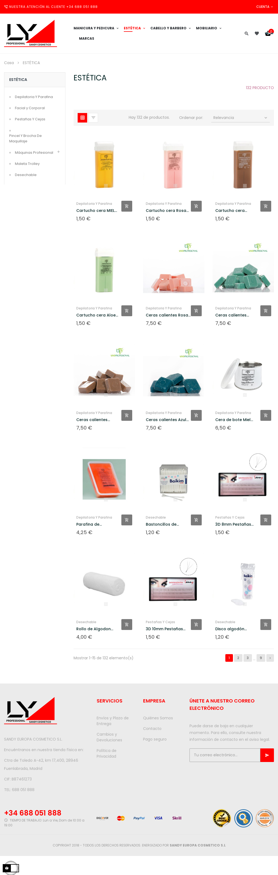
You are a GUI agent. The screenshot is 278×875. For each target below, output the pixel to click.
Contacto (152, 728)
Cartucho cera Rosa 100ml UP (166, 211)
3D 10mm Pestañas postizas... (164, 629)
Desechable (26, 174)
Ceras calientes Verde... (231, 315)
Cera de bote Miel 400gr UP (233, 420)
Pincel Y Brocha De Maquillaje (25, 138)
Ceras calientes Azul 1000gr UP (166, 420)
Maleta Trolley (27, 163)
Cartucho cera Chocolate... (230, 211)
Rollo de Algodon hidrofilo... (93, 629)
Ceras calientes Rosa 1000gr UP (167, 315)
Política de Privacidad (106, 753)
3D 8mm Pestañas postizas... (233, 524)
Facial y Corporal (30, 108)
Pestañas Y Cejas (30, 119)
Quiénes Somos (158, 718)
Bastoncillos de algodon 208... (161, 524)
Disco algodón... (231, 629)
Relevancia (240, 117)
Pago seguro (155, 739)
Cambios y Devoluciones (109, 737)
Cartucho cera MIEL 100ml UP (95, 211)
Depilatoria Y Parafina (34, 96)
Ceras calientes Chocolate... (92, 420)
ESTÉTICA (18, 79)
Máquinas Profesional (34, 152)
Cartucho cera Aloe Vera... (96, 315)
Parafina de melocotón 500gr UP (96, 524)
